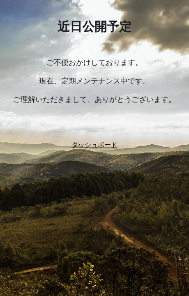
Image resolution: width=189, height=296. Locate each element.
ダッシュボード (94, 144)
